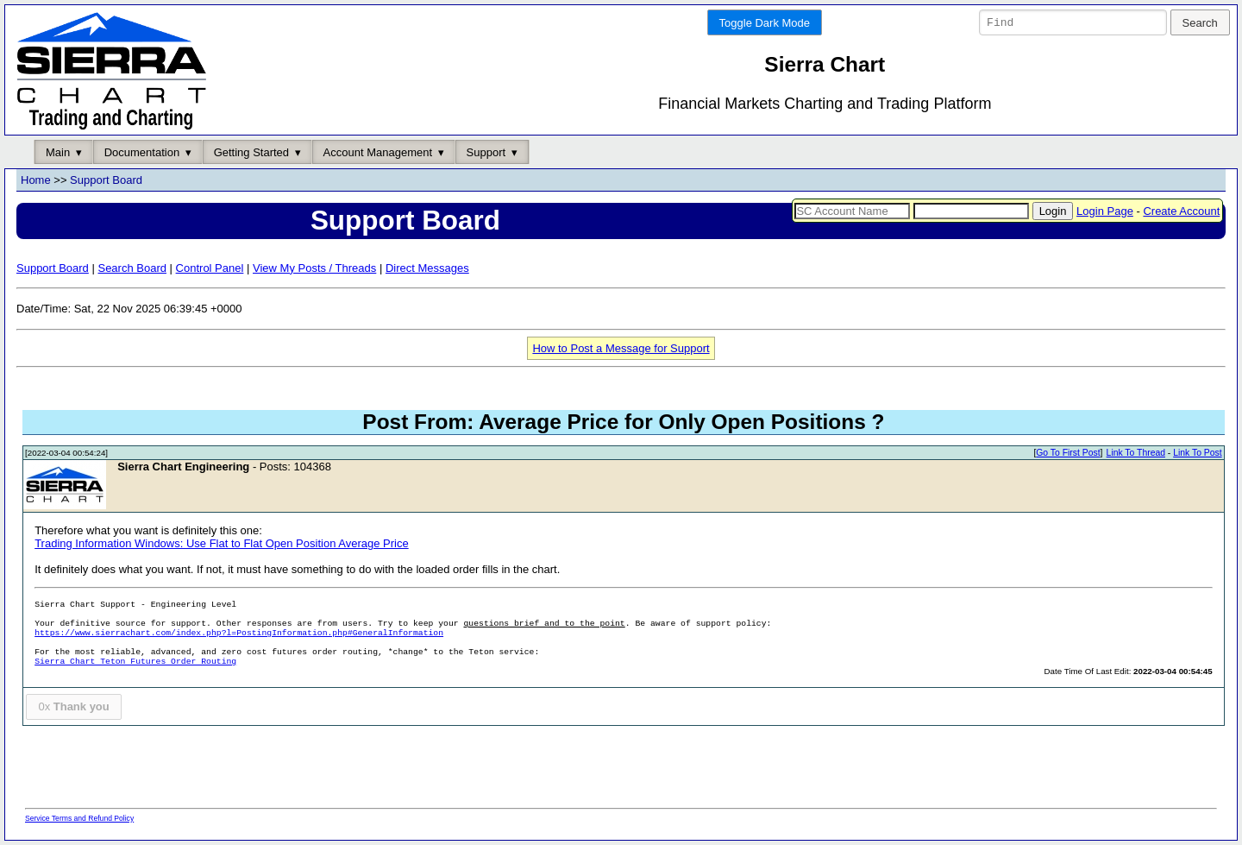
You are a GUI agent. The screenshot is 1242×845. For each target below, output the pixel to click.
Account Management (377, 152)
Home (36, 180)
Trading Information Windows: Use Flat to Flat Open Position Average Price (221, 544)
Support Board (106, 180)
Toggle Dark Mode (765, 22)
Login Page (1104, 211)
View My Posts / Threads (314, 268)
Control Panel (210, 268)
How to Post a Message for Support (620, 348)
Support (486, 152)
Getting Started (251, 152)
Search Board (131, 268)
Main (58, 152)
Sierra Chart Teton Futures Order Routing (135, 662)
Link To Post (1197, 453)
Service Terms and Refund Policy (79, 818)
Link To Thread (1136, 453)
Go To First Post (1068, 453)
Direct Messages (427, 268)
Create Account (1181, 211)
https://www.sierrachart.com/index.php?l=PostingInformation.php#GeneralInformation (238, 634)
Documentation (141, 152)
